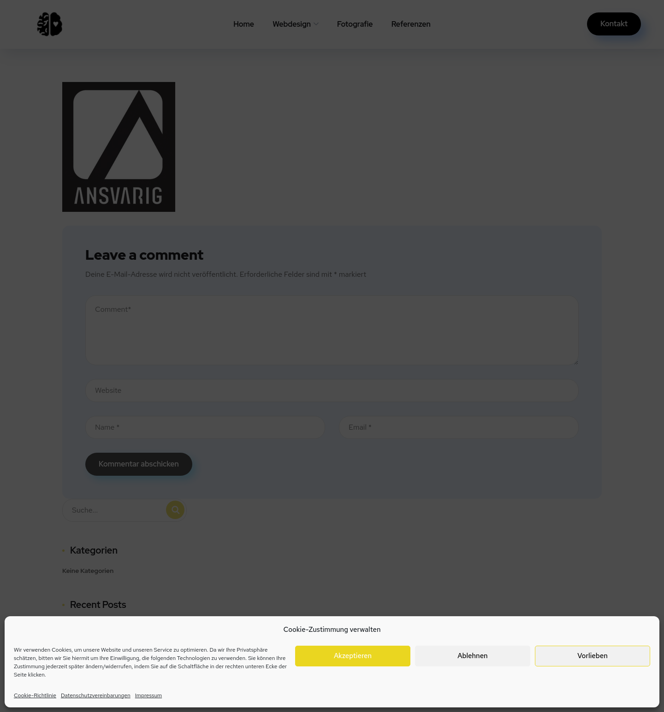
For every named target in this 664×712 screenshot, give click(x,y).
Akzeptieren (353, 655)
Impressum (148, 695)
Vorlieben (592, 655)
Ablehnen (472, 655)
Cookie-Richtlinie (35, 695)
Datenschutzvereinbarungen (95, 695)
